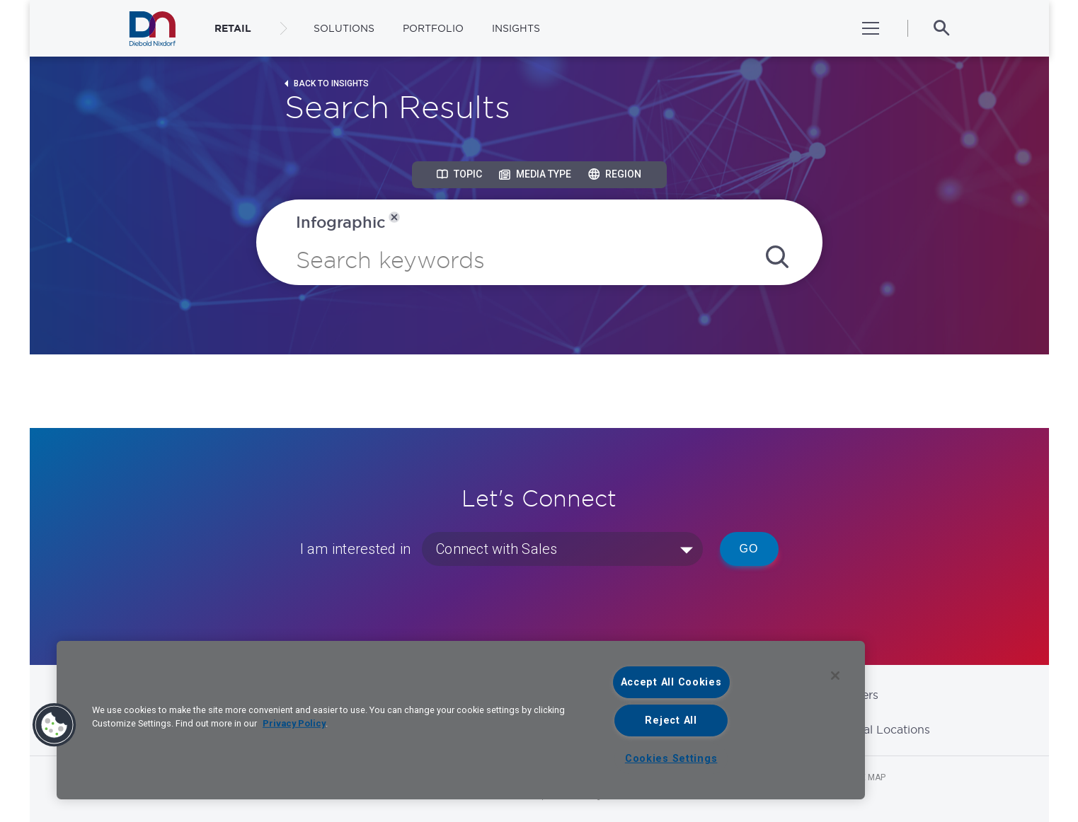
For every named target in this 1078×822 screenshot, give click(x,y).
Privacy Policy (294, 723)
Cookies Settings (671, 759)
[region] (461, 720)
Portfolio (433, 28)
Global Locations (883, 729)
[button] (54, 725)
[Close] (835, 675)
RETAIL (232, 28)
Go (749, 549)
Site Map (867, 777)
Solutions (344, 28)
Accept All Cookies (671, 682)
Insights (516, 28)
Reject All (670, 720)
